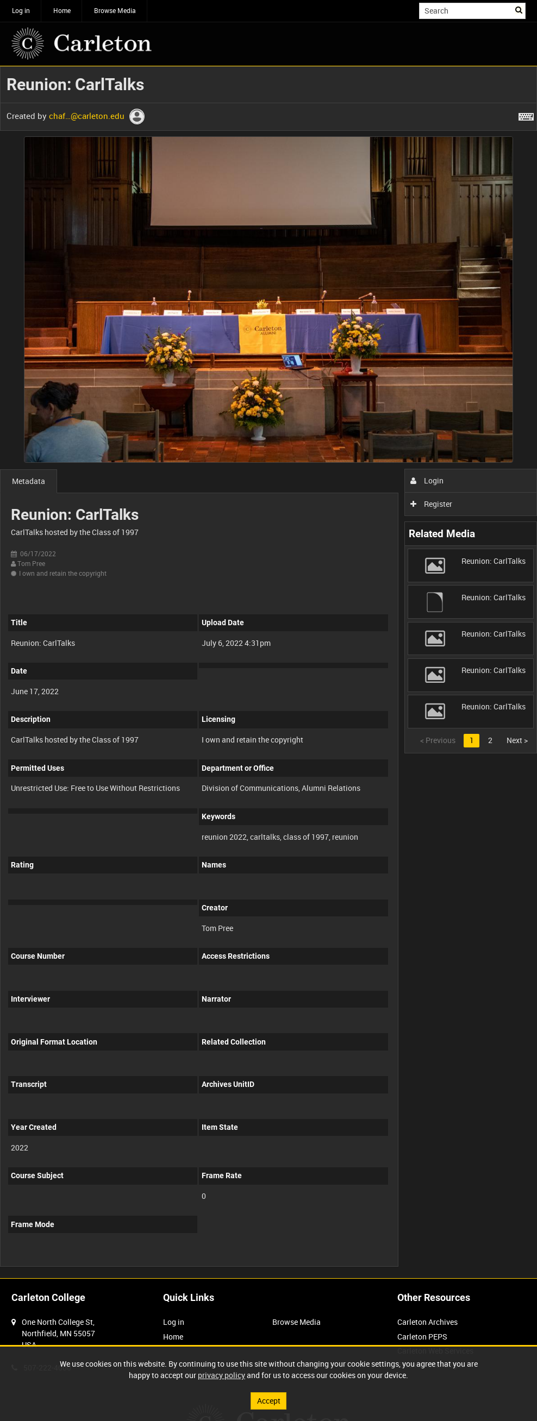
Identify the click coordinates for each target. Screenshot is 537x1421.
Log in (21, 10)
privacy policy (221, 1375)
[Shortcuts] (526, 114)
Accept (268, 1400)
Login (427, 480)
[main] (268, 672)
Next (517, 740)
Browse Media (115, 10)
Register (431, 504)
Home (62, 10)
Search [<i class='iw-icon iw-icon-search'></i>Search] (519, 10)
